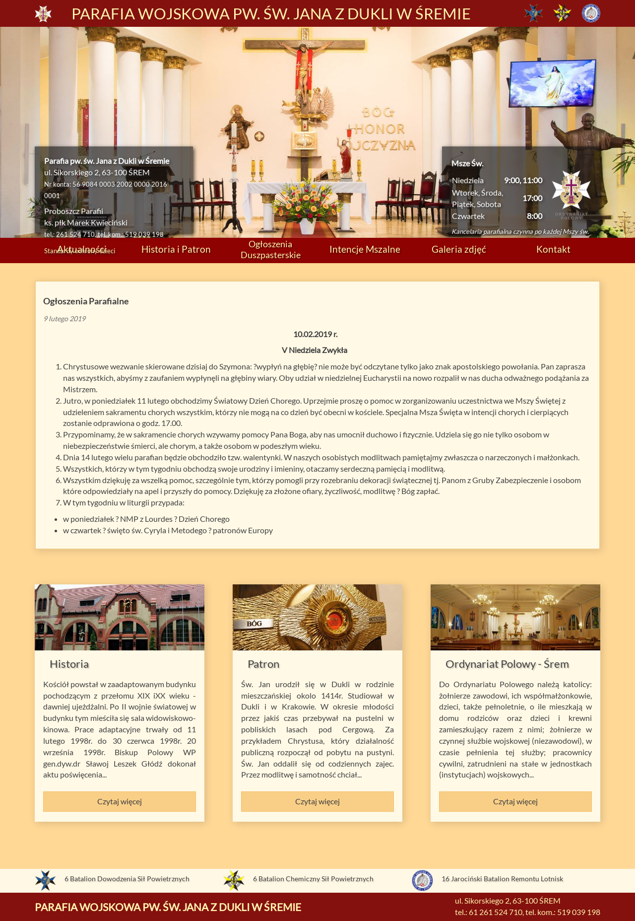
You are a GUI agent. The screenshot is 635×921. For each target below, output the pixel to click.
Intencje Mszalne (364, 249)
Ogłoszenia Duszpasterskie (271, 249)
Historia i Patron (176, 249)
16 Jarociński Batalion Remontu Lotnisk (502, 878)
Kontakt (553, 249)
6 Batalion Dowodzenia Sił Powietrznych (127, 878)
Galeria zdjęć (459, 249)
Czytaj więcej (119, 801)
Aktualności (82, 249)
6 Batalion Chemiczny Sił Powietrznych (313, 878)
